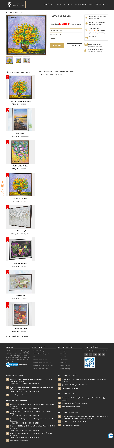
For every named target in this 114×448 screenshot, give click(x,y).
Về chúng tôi (100, 4)
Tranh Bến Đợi (20, 133)
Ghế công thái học (80, 4)
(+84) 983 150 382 (81, 421)
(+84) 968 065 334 (34, 384)
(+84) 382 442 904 (21, 416)
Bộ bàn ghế (62, 351)
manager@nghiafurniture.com (19, 395)
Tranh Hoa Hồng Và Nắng (20, 166)
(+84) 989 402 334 (68, 385)
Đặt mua (57, 45)
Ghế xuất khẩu (63, 354)
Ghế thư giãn (68, 4)
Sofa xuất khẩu (63, 360)
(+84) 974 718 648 (21, 384)
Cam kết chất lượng (38, 351)
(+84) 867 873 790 (21, 391)
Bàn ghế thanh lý (49, 4)
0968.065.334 (93, 31)
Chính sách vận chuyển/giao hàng (42, 366)
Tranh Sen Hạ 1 (20, 296)
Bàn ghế (59, 4)
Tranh (91, 4)
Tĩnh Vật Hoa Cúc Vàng (16, 12)
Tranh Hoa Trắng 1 (20, 231)
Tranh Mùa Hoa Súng (20, 263)
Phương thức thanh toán (40, 369)
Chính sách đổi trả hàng (39, 360)
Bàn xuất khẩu (63, 357)
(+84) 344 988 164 (21, 409)
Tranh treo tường (64, 369)
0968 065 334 (74, 45)
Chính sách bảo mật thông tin (41, 363)
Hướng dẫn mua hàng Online (41, 354)
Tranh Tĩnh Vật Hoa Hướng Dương (20, 101)
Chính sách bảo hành (39, 357)
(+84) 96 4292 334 (68, 403)
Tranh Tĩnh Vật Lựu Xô (20, 328)
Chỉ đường (22, 381)
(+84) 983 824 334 (21, 437)
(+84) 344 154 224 (68, 421)
